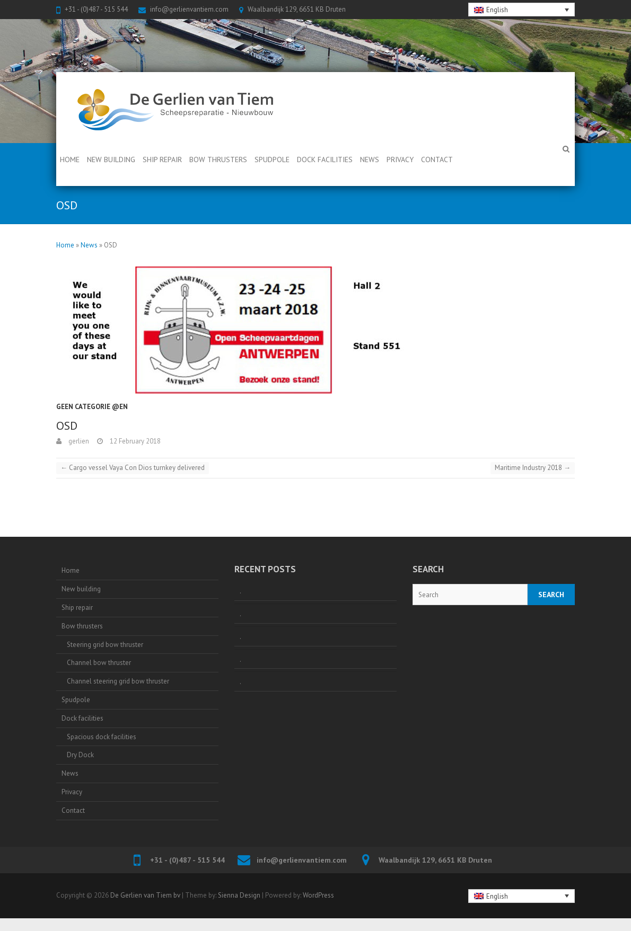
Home (70, 159)
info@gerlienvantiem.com (189, 9)
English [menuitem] (497, 9)
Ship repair (162, 159)
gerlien (78, 441)
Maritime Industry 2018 (533, 467)
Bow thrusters (218, 159)
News (369, 159)
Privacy (400, 159)
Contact (437, 159)
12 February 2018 (134, 441)
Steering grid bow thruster (105, 644)
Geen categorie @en (92, 406)
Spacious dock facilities (101, 736)
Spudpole (272, 159)
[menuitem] (521, 9)
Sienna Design (239, 895)
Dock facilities (325, 159)
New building (111, 159)
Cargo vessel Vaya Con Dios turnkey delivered (132, 467)
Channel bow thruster (99, 662)
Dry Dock (80, 754)
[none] (521, 9)
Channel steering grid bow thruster (118, 681)
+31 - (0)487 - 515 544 (96, 9)
